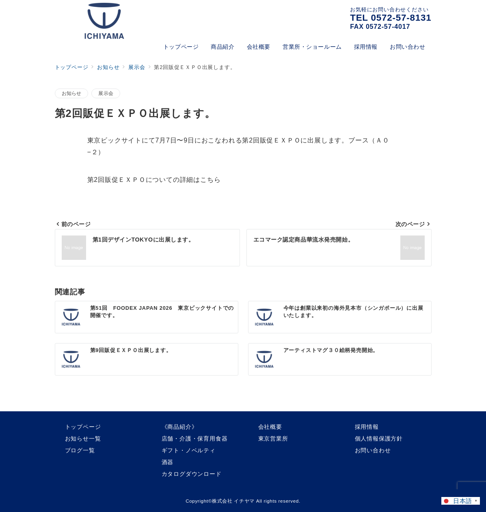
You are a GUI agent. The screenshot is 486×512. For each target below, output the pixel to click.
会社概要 (270, 426)
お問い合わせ (373, 450)
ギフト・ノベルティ (189, 450)
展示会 (105, 93)
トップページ (83, 426)
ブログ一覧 (80, 450)
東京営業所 (273, 438)
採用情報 (367, 426)
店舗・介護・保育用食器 (195, 438)
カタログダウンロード (192, 474)
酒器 (168, 462)
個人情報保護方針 (379, 438)
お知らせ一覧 (83, 438)
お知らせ (72, 93)
